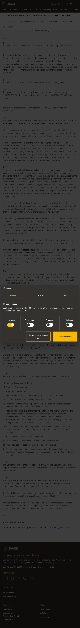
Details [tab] (40, 295)
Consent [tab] (14, 295)
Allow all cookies (65, 336)
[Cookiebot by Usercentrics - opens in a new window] (66, 288)
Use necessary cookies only (38, 336)
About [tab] (66, 295)
